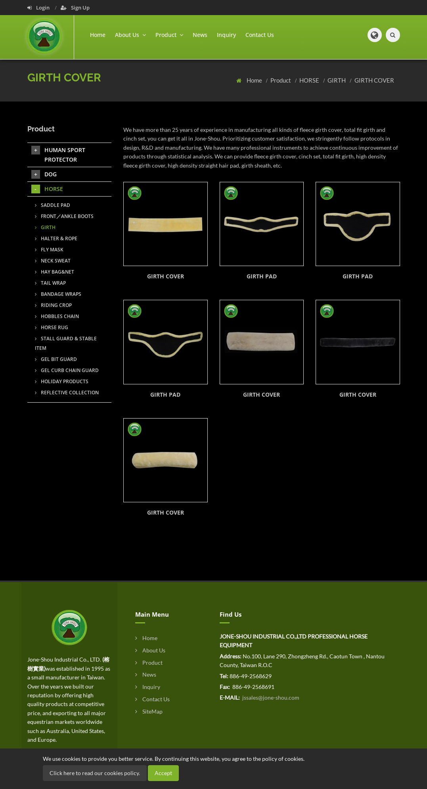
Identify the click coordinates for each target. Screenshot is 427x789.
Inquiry (226, 35)
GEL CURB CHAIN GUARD (67, 370)
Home (97, 35)
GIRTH (337, 80)
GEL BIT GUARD (56, 359)
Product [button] (169, 35)
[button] (375, 35)
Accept (163, 773)
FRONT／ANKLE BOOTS (64, 216)
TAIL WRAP (50, 283)
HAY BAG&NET (54, 271)
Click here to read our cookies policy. (95, 773)
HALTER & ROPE (56, 238)
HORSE (309, 80)
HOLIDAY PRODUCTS (61, 381)
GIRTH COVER (374, 80)
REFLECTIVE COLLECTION (67, 392)
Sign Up (75, 7)
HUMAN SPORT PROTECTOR (58, 154)
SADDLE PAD (52, 205)
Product (281, 80)
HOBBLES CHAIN (57, 316)
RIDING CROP (53, 305)
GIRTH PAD (262, 276)
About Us (150, 650)
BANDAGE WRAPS (58, 294)
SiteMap (149, 711)
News (200, 35)
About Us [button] (130, 35)
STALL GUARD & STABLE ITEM (66, 343)
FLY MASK (49, 249)
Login (39, 7)
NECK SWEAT (53, 260)
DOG (44, 174)
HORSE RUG (51, 327)
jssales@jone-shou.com (270, 697)
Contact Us (259, 35)
